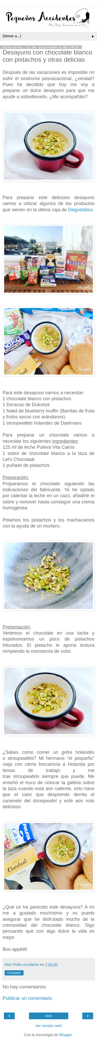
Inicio (48, 1016)
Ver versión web (48, 1026)
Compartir (14, 973)
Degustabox (80, 209)
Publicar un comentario (27, 998)
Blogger (65, 1035)
